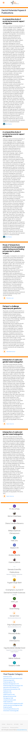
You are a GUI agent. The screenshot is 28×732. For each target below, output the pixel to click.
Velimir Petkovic (14, 658)
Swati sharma (8, 423)
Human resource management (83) (12, 705)
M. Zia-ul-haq (14, 509)
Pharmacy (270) (7, 676)
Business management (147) (11, 683)
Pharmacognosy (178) (9, 682)
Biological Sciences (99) (9, 696)
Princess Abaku (14, 633)
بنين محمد (14, 601)
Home (3, 724)
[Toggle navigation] (3, 3)
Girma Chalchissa (14, 516)
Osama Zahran (14, 562)
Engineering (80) (7, 707)
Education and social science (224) (12, 678)
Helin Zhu (14, 541)
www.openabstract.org (22, 729)
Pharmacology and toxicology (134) (13, 685)
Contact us (5, 727)
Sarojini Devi (14, 616)
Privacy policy (14, 727)
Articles (16, 724)
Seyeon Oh (14, 548)
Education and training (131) (11, 687)
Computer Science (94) (9, 700)
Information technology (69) (10, 710)
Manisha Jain (8, 298)
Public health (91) (8, 701)
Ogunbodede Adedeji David (14, 648)
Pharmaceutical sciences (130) (11, 689)
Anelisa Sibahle (14, 555)
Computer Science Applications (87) (13, 703)
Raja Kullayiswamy (14, 625)
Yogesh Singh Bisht (14, 583)
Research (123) (7, 692)
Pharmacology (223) (8, 680)
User (21, 724)
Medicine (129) (7, 691)
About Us (9, 724)
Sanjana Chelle (14, 665)
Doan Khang (14, 609)
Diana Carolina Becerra (14, 523)
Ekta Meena (7, 124)
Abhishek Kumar (9, 351)
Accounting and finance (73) (11, 709)
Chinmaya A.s (14, 641)
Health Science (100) (9, 694)
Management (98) (8, 698)
